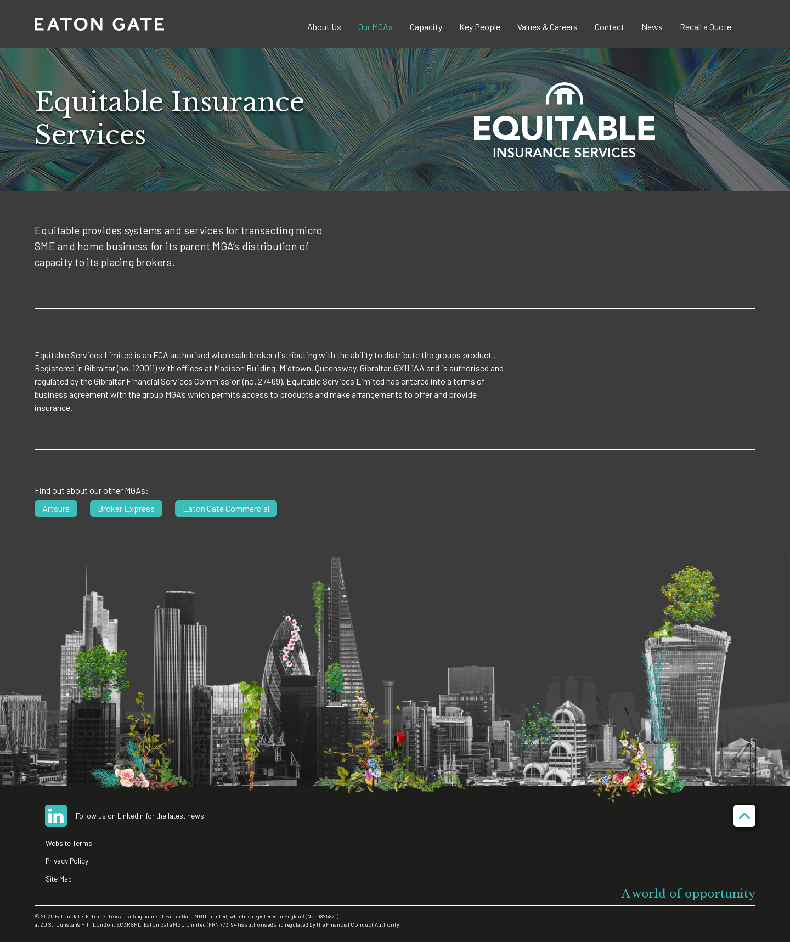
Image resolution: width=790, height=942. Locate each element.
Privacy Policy (67, 860)
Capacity (426, 26)
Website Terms (69, 843)
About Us (324, 26)
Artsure (56, 508)
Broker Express (126, 508)
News (652, 26)
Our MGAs (375, 26)
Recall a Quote (705, 26)
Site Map (59, 878)
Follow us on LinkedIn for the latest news (140, 815)
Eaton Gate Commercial (226, 508)
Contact (609, 26)
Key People (479, 26)
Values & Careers (547, 26)
